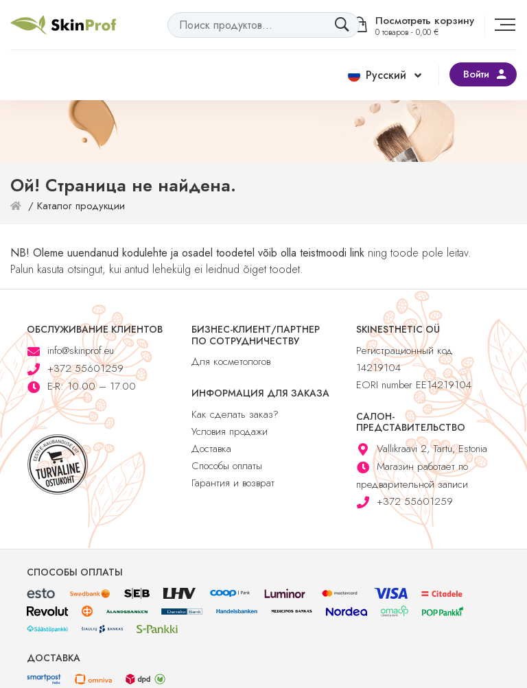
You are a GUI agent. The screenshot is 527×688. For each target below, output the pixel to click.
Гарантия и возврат (232, 482)
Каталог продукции (81, 205)
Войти (476, 74)
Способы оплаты (226, 465)
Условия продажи (229, 431)
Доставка (211, 448)
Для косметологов (230, 361)
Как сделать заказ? (235, 414)
